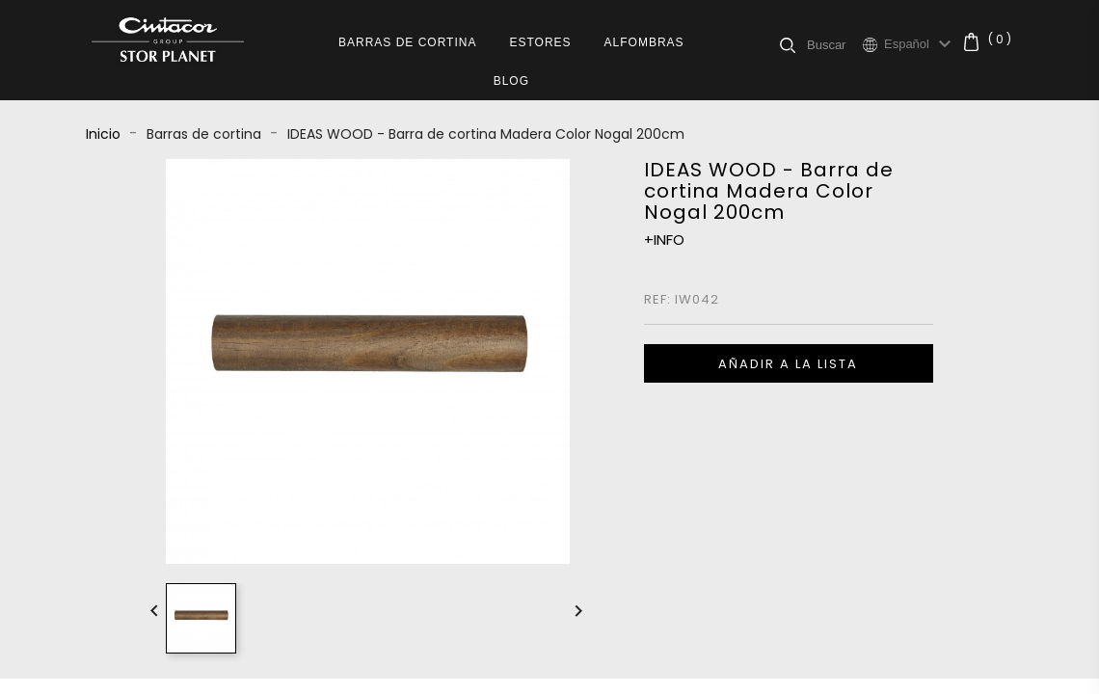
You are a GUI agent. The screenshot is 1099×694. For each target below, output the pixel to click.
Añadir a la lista (788, 364)
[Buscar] (834, 44)
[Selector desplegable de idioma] (920, 44)
